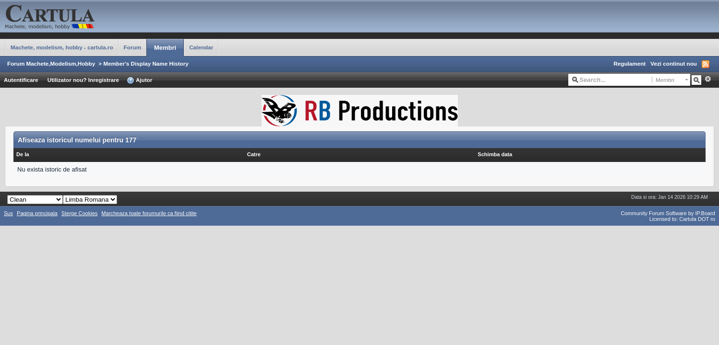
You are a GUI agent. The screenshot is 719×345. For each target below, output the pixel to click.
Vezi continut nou (673, 63)
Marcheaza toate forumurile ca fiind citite (148, 213)
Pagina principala (37, 213)
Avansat (708, 79)
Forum (132, 47)
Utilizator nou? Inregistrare (83, 80)
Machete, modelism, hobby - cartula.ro (62, 47)
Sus (8, 213)
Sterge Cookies (79, 213)
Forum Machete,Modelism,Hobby (51, 63)
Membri (165, 47)
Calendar (201, 47)
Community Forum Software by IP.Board (668, 213)
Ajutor (139, 80)
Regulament (629, 63)
